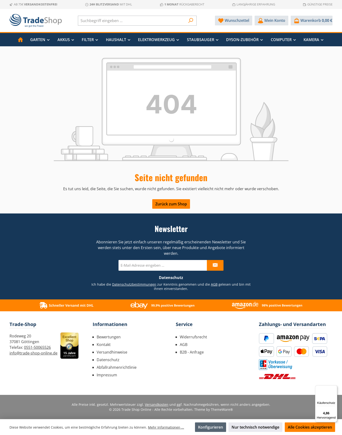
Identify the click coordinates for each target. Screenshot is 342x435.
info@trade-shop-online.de (33, 353)
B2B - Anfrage (192, 352)
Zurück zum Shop (171, 204)
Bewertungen (109, 337)
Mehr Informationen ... (166, 427)
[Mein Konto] (271, 20)
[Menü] (334, 388)
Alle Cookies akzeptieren (310, 427)
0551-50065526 (37, 347)
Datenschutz (108, 359)
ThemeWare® (222, 409)
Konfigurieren (210, 427)
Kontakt (104, 344)
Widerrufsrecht (193, 337)
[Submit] (215, 265)
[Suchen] (190, 20)
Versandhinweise (112, 352)
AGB (214, 284)
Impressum (107, 375)
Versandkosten (156, 404)
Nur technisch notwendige (255, 427)
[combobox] (131, 20)
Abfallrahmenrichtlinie (117, 367)
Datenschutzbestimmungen (134, 284)
